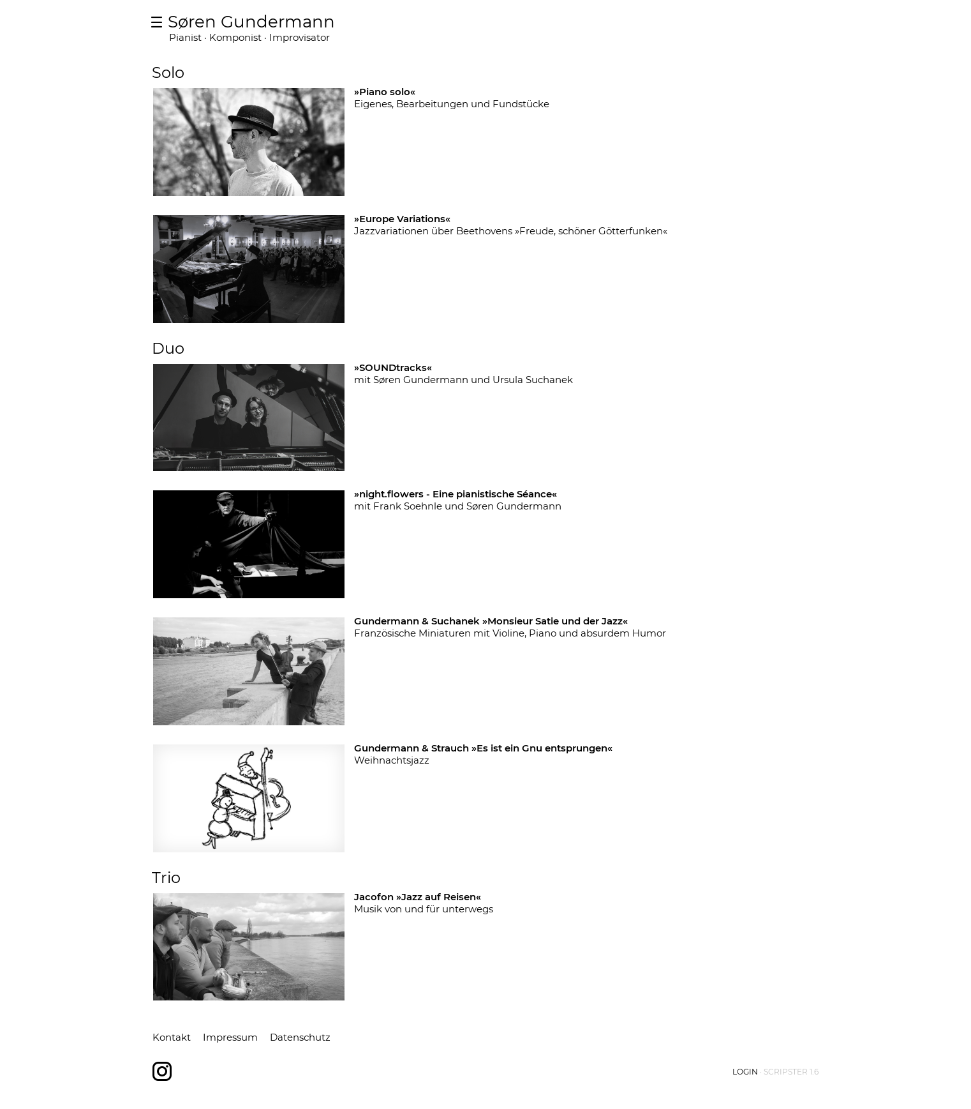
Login (745, 1071)
